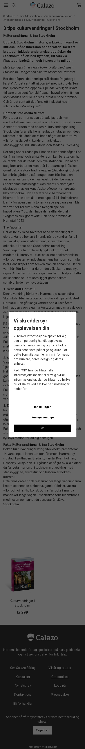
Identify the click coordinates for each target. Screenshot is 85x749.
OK (42, 428)
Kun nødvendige (42, 417)
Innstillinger (42, 407)
